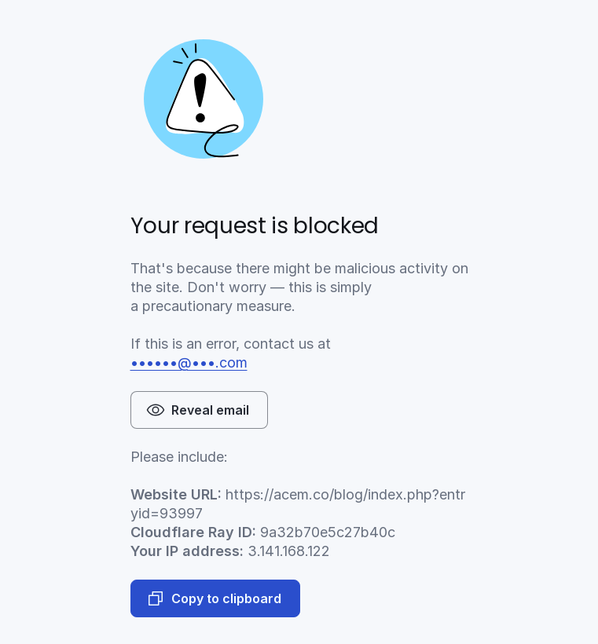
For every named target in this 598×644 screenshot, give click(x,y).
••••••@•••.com (189, 362)
